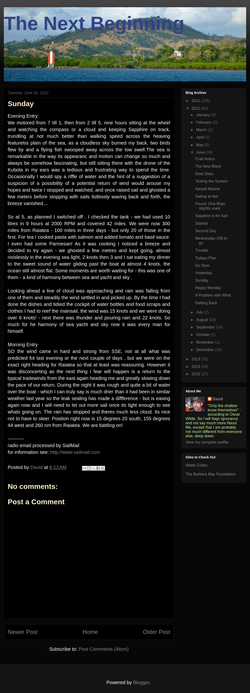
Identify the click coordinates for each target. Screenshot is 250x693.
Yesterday (203, 273)
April (200, 137)
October (203, 335)
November (205, 342)
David (217, 399)
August (202, 320)
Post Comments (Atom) (104, 649)
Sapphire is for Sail (211, 216)
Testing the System (211, 181)
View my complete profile (207, 442)
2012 (196, 108)
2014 (196, 367)
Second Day (205, 231)
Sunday (201, 280)
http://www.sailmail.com (75, 452)
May (200, 145)
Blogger (141, 682)
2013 (196, 359)
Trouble (201, 250)
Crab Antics (205, 159)
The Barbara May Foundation (211, 474)
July (200, 312)
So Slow (202, 265)
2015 (196, 374)
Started (201, 223)
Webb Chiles (196, 465)
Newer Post (23, 632)
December (205, 350)
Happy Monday (208, 288)
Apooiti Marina (207, 189)
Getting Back (206, 303)
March (202, 130)
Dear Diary (204, 174)
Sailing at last (206, 196)
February (204, 122)
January (203, 115)
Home (90, 632)
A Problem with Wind (213, 295)
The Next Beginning (94, 23)
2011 (196, 101)
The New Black (208, 166)
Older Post (156, 632)
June (201, 152)
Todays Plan (205, 258)
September (206, 327)
